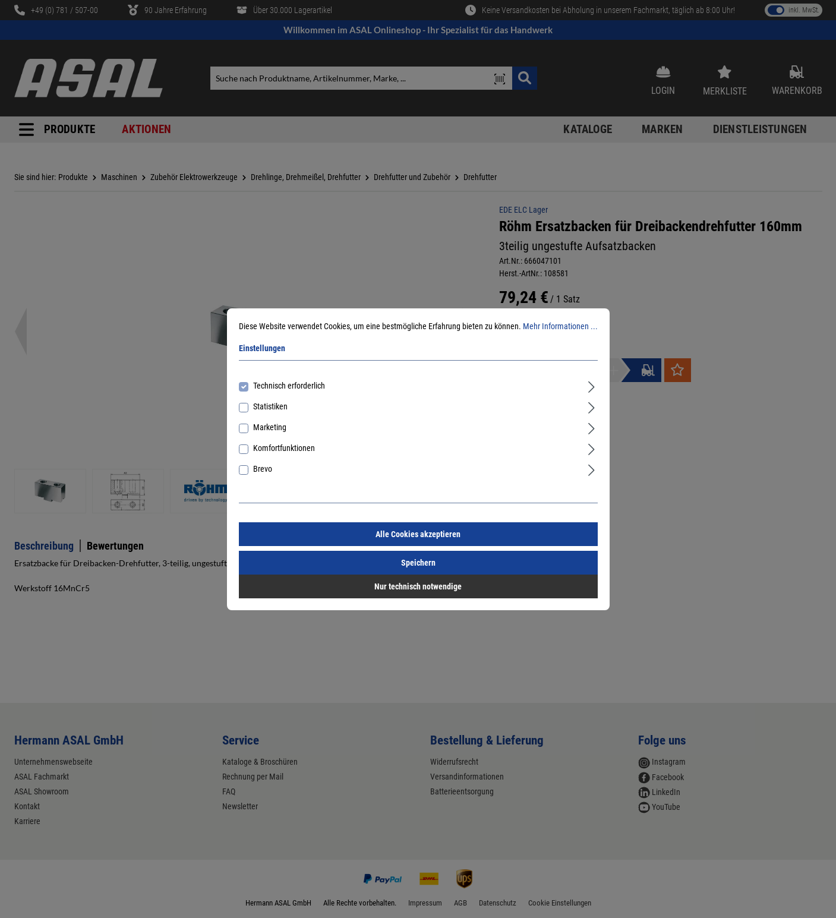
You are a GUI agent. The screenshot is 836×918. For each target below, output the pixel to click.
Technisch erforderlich (289, 385)
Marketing (269, 427)
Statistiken (270, 406)
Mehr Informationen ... (560, 326)
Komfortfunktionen (284, 448)
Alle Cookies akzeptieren (418, 534)
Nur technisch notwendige (418, 586)
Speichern (418, 562)
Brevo (262, 469)
